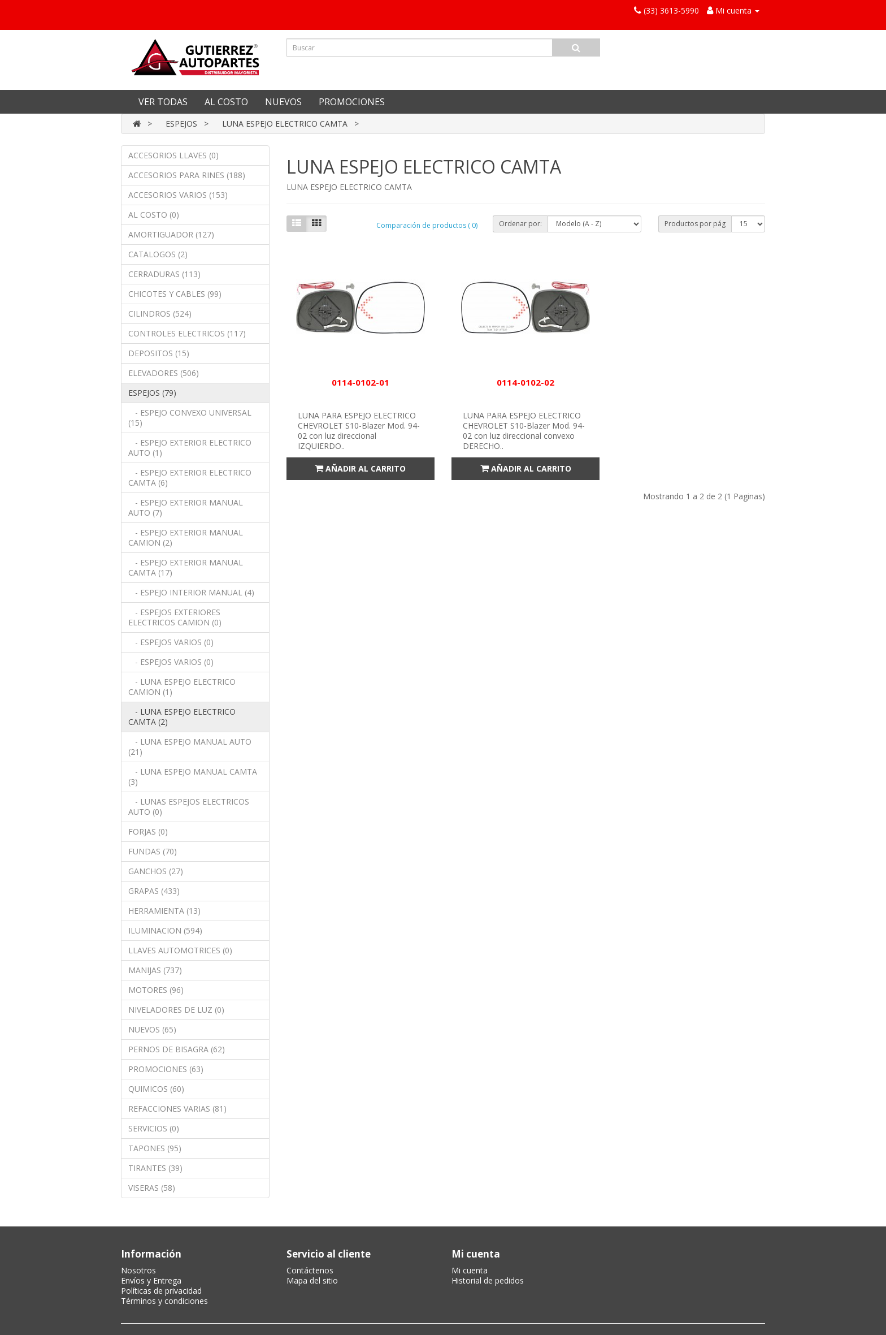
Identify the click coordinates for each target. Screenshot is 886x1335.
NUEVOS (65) (152, 1029)
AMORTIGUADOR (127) (171, 234)
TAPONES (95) (154, 1148)
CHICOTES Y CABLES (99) (175, 293)
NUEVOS (283, 102)
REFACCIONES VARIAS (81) (177, 1108)
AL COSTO (226, 102)
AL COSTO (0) (153, 214)
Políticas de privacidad (161, 1290)
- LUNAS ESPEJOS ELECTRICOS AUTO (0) (188, 806)
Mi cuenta (469, 1270)
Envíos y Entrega (151, 1280)
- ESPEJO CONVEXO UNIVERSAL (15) (189, 417)
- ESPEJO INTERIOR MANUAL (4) (191, 592)
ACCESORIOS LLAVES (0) (173, 155)
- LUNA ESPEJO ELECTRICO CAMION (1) (182, 686)
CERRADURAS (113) (164, 274)
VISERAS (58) (151, 1187)
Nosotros (138, 1270)
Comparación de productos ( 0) (426, 225)
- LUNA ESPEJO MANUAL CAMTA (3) (192, 776)
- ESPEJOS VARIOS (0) (171, 642)
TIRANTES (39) (155, 1168)
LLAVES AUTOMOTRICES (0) (180, 950)
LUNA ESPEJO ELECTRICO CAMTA (285, 123)
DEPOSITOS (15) (158, 353)
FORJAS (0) (148, 831)
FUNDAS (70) (152, 851)
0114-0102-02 (525, 382)
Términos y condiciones (164, 1300)
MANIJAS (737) (155, 970)
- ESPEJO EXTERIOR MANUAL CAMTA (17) (185, 567)
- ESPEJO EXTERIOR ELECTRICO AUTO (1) (189, 447)
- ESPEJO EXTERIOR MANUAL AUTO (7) (185, 507)
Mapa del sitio (312, 1280)
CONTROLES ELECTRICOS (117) (187, 333)
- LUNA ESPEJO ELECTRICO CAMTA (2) (182, 716)
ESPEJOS (181, 123)
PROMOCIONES (352, 102)
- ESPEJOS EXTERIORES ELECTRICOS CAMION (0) (175, 617)
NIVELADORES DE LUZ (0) (176, 1009)
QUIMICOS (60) (156, 1088)
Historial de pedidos (487, 1280)
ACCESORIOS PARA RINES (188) (186, 175)
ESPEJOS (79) (152, 392)
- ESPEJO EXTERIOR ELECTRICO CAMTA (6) (189, 477)
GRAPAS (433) (154, 890)
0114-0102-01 (360, 382)
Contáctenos (309, 1270)
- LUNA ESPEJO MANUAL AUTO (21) (189, 746)
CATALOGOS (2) (158, 254)
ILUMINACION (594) (165, 930)
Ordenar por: (520, 223)
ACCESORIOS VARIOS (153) (178, 194)
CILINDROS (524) (160, 313)
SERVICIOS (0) (153, 1128)
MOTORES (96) (156, 989)
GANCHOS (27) (155, 871)
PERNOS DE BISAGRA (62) (176, 1049)
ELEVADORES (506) (163, 373)
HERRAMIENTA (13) (164, 910)
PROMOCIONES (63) (165, 1069)
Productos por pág (695, 223)
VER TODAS (163, 102)
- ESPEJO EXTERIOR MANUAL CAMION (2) (185, 537)
